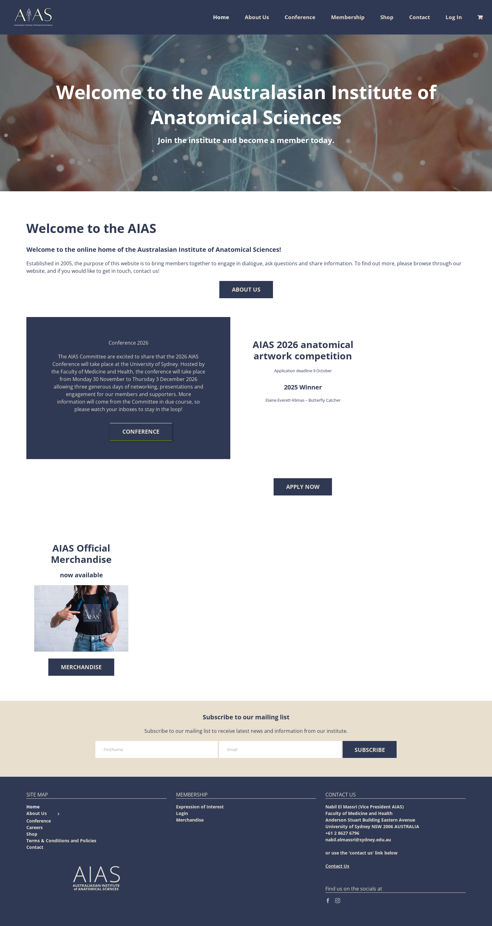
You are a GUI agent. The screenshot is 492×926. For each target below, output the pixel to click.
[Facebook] (327, 900)
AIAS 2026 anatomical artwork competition (303, 350)
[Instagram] (337, 900)
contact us (145, 270)
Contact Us (337, 866)
